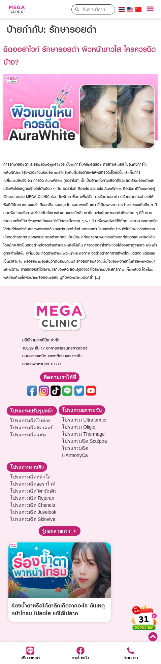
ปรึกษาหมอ (30, 658)
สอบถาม (131, 658)
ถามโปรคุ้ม (80, 658)
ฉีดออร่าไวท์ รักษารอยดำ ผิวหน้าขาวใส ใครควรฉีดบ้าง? (79, 55)
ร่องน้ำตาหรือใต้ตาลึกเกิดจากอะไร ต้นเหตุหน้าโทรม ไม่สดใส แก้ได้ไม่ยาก (58, 609)
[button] (150, 8)
